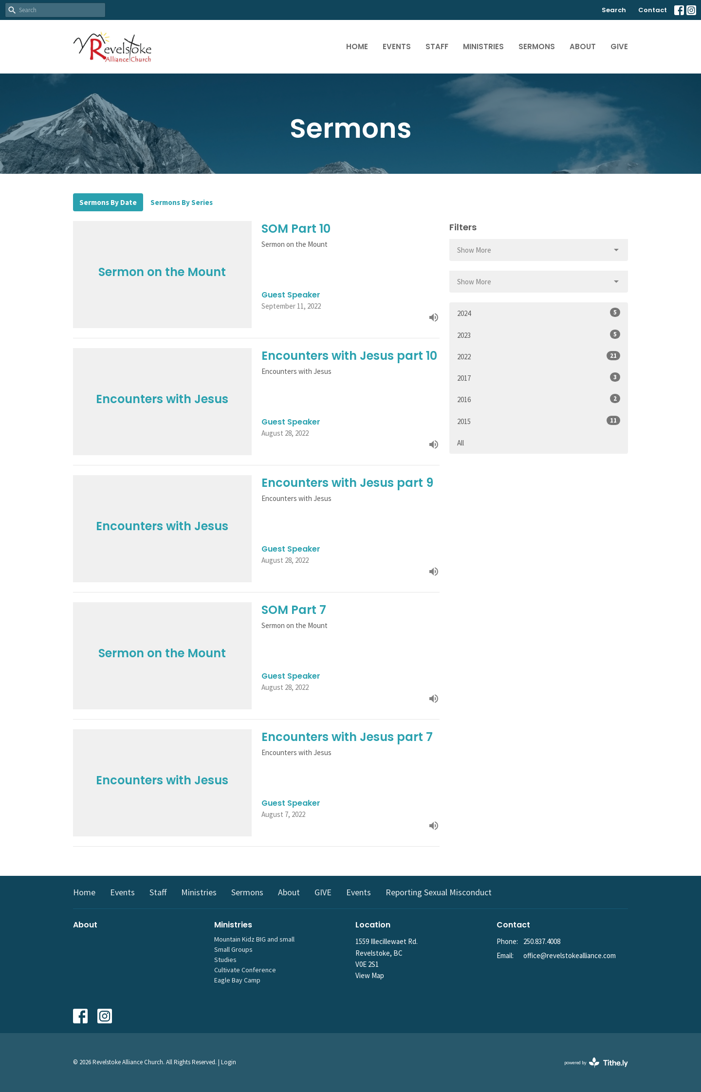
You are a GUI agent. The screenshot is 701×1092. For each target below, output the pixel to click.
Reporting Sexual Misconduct (439, 892)
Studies (225, 959)
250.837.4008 (541, 941)
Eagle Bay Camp (237, 980)
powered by (596, 1062)
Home (357, 46)
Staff (436, 46)
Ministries (483, 46)
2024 (538, 313)
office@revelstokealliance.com (569, 955)
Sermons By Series (181, 202)
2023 (538, 335)
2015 (538, 421)
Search (614, 10)
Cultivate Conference (245, 969)
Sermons (536, 46)
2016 (538, 399)
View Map (369, 975)
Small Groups (233, 949)
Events (397, 46)
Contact (652, 10)
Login (228, 1062)
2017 (538, 377)
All (460, 442)
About (583, 46)
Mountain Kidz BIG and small (254, 939)
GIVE (619, 46)
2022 (538, 356)
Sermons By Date (108, 202)
